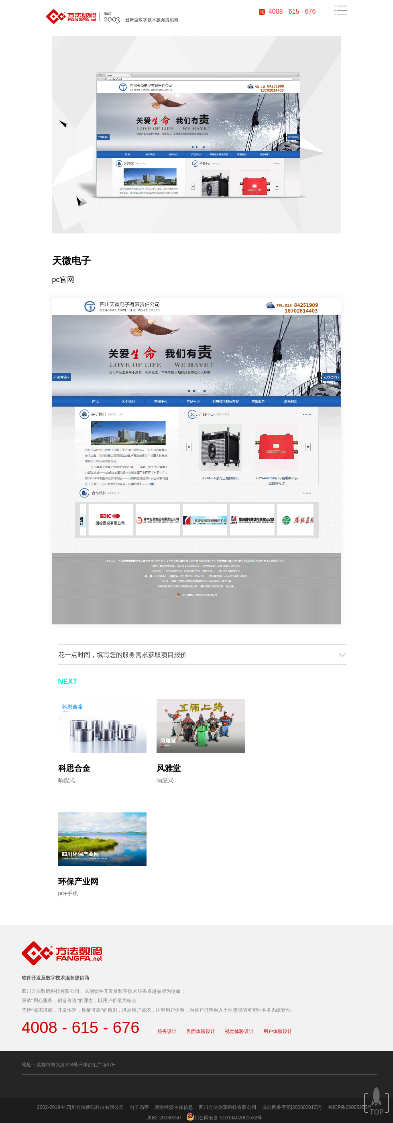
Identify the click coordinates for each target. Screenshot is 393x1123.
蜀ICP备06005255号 (350, 1107)
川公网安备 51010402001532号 (228, 1118)
